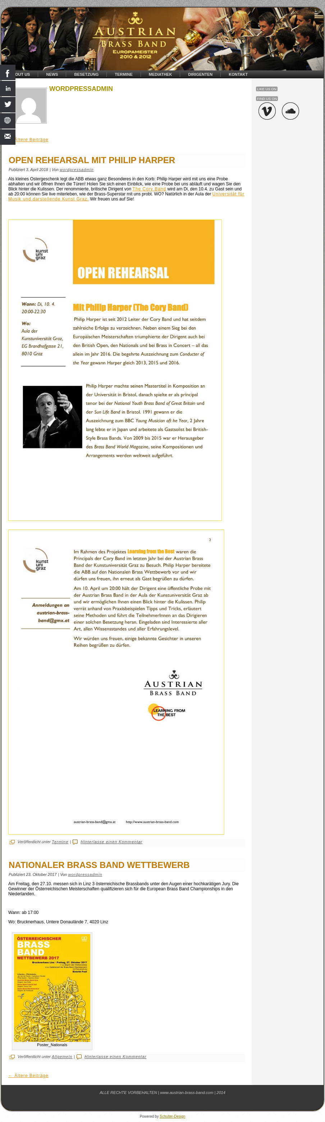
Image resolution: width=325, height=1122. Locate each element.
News (52, 74)
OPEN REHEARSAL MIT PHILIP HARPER (92, 160)
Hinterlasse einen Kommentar (111, 842)
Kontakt (238, 74)
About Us (19, 74)
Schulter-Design (172, 1116)
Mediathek (160, 74)
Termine (124, 74)
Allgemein (62, 1056)
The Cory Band (149, 188)
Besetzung (86, 74)
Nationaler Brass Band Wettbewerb (99, 865)
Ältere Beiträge (28, 139)
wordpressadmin (77, 169)
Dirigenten (200, 74)
